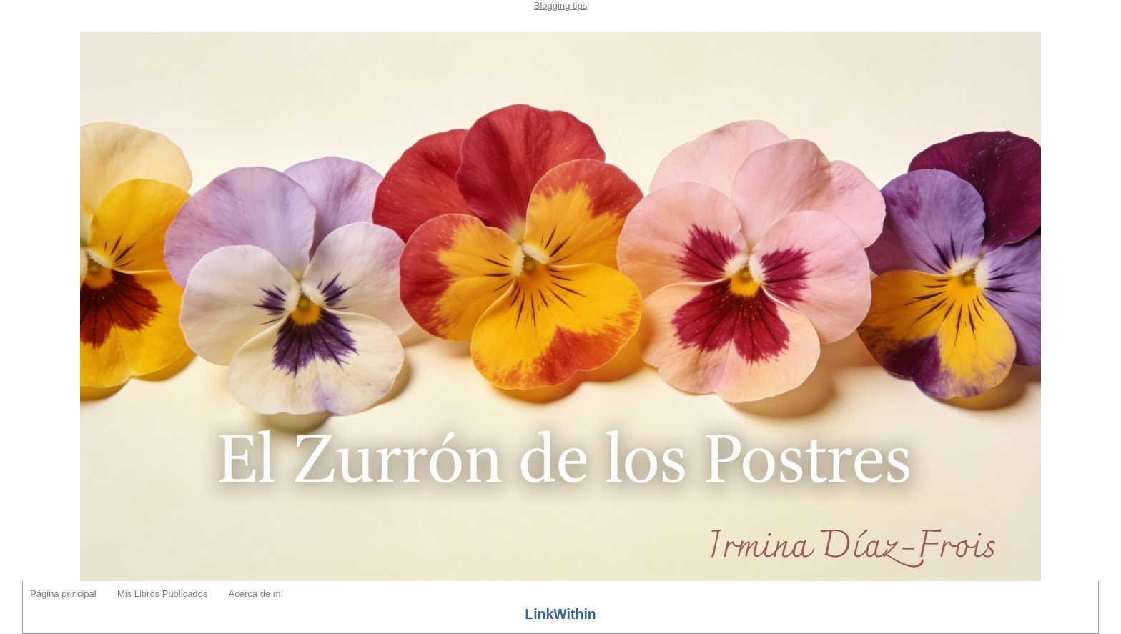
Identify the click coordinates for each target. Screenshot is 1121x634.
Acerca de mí (256, 593)
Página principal (63, 593)
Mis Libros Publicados (162, 593)
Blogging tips (560, 5)
